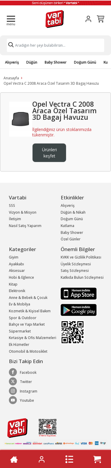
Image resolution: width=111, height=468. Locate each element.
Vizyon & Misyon (22, 212)
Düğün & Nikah (73, 212)
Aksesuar (17, 270)
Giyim (13, 257)
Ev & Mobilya (19, 304)
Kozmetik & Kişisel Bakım (30, 310)
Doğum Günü (85, 62)
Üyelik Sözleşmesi (76, 264)
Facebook (22, 372)
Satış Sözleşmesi (75, 270)
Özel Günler (71, 239)
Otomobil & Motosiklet (28, 351)
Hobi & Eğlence (21, 277)
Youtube (21, 400)
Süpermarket (20, 331)
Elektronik (17, 290)
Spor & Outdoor (22, 317)
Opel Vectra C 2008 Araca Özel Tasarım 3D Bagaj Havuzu (51, 83)
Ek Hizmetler (19, 344)
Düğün (31, 62)
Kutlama (67, 225)
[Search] (55, 45)
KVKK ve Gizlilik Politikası (81, 257)
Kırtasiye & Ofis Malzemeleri (32, 337)
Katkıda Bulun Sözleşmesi (82, 277)
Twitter (20, 381)
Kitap (13, 284)
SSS (12, 205)
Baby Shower (56, 62)
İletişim (15, 218)
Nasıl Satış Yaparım (25, 225)
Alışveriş (12, 62)
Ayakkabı (16, 264)
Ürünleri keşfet (49, 153)
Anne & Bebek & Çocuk (28, 297)
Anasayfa (11, 78)
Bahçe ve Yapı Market (27, 324)
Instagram (23, 391)
